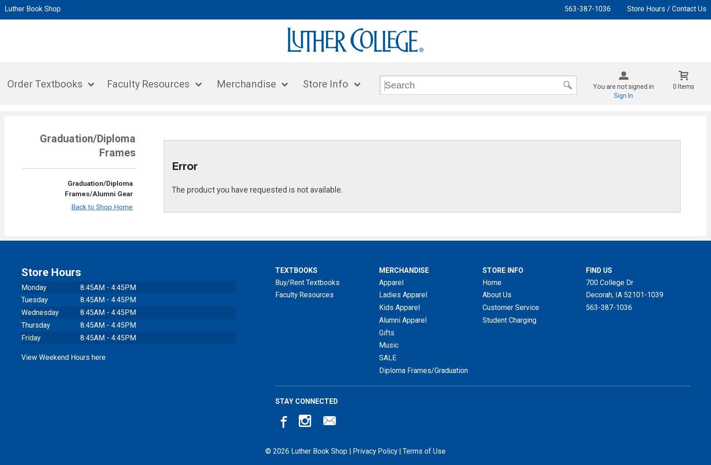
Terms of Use (424, 451)
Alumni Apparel (403, 320)
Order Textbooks (45, 84)
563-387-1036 (588, 9)
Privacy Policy (375, 451)
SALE (387, 358)
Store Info (325, 84)
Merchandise (246, 84)
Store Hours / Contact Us (666, 9)
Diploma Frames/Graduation (423, 370)
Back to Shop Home (102, 207)
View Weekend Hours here (63, 357)
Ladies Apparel (403, 295)
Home (492, 282)
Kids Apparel (399, 307)
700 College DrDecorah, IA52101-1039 (624, 289)
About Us (496, 295)
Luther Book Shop (33, 9)
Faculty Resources (148, 84)
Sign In (623, 95)
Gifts (386, 333)
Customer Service (510, 307)
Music (389, 345)
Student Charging (509, 320)
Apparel (391, 282)
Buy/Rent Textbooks (307, 282)
